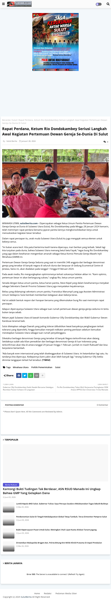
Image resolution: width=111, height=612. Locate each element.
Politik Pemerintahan (41, 367)
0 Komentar (102, 405)
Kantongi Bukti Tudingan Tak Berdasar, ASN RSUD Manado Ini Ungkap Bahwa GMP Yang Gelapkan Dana (51, 491)
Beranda (6, 120)
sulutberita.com (29, 223)
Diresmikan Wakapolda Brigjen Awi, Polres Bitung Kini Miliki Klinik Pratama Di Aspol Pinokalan (59, 542)
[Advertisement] (55, 92)
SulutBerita (26, 597)
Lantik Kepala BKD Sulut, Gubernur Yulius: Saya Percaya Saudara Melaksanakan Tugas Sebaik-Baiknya (62, 503)
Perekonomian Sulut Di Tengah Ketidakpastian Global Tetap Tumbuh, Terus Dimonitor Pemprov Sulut (61, 516)
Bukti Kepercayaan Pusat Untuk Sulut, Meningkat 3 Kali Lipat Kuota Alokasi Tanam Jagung (56, 529)
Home (37, 593)
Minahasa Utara (20, 367)
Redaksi (47, 593)
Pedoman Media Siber (66, 593)
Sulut (14, 120)
